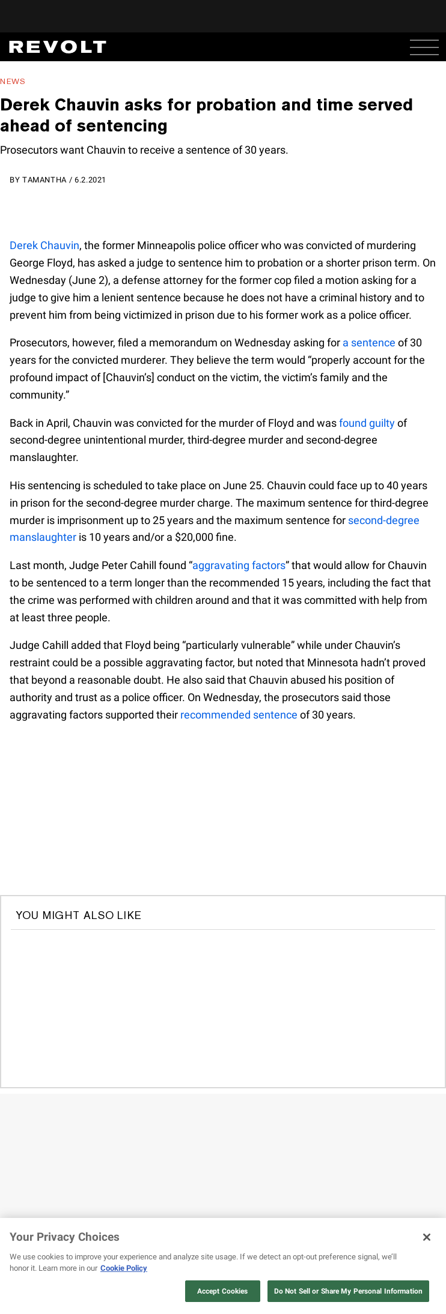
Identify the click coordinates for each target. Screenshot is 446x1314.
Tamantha (44, 179)
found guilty (367, 423)
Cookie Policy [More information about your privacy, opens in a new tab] (123, 1268)
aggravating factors (239, 565)
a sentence (369, 342)
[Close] (427, 1237)
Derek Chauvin (44, 245)
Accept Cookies (222, 1291)
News (13, 81)
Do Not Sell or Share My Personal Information (348, 1291)
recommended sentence (239, 714)
